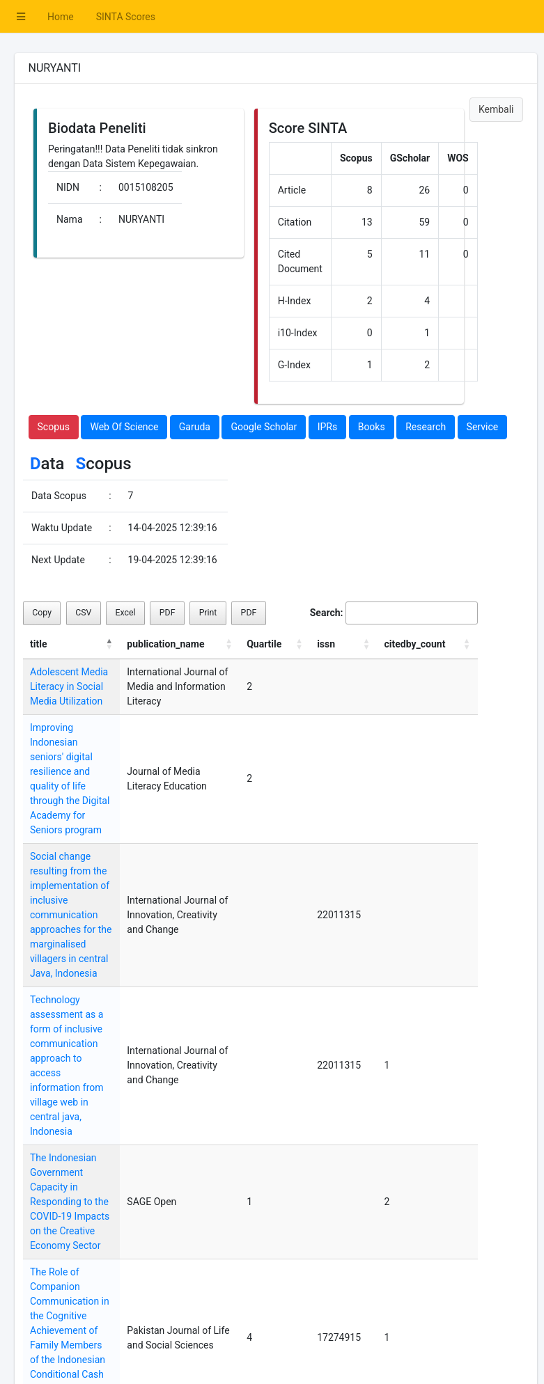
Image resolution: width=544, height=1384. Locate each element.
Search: (394, 612)
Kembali (496, 109)
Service (483, 426)
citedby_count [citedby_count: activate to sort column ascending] (428, 644)
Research (425, 426)
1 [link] (422, 1312)
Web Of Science (124, 426)
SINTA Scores (125, 16)
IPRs (328, 426)
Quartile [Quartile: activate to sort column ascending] (297, 644)
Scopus (54, 426)
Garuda (194, 426)
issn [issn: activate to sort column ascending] (349, 644)
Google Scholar (264, 426)
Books (371, 426)
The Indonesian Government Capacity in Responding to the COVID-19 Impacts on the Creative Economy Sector (88, 1041)
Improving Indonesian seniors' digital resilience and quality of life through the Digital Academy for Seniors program (85, 757)
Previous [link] (378, 1312)
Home (60, 16)
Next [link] (457, 1312)
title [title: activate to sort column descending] (38, 644)
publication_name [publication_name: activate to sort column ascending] (202, 644)
